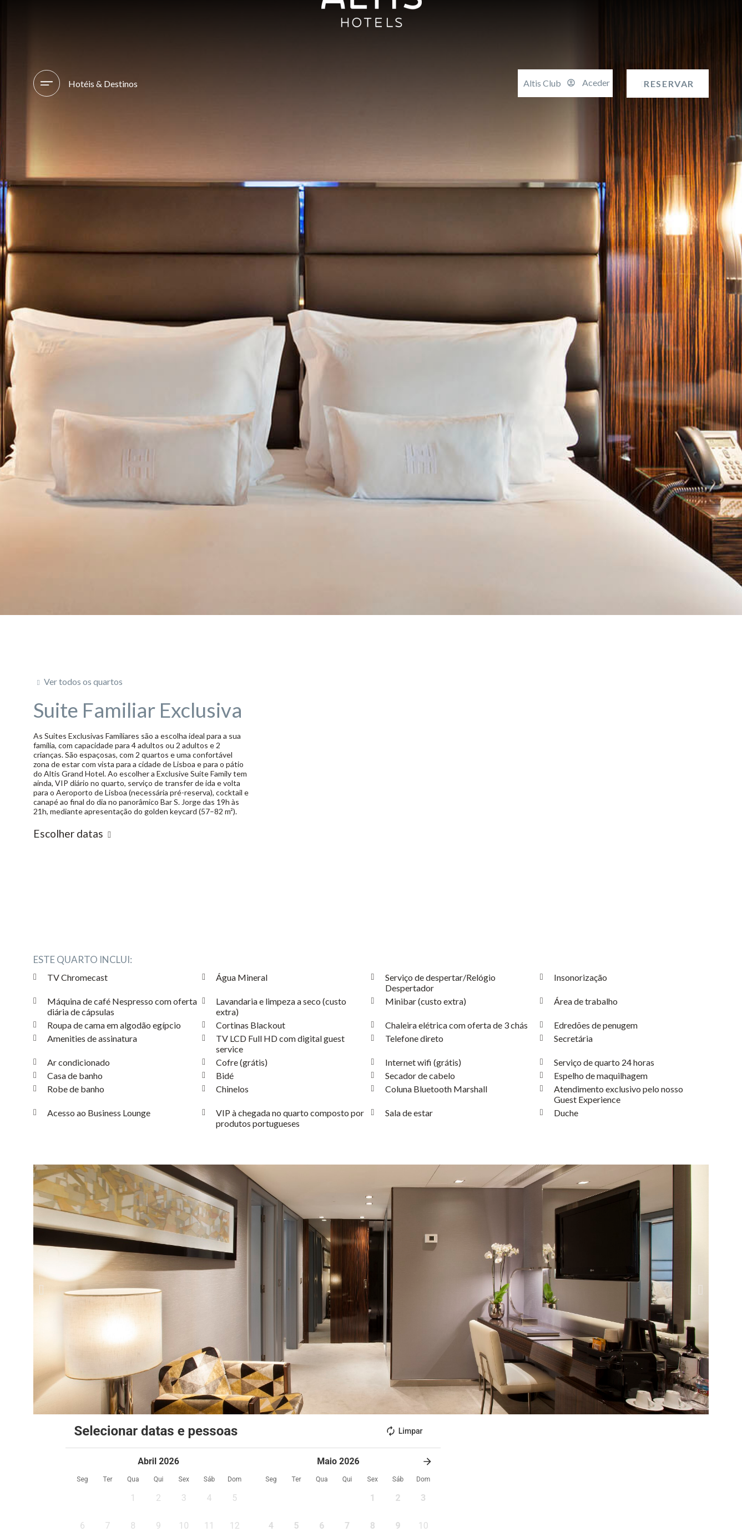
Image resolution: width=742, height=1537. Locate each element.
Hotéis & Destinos (103, 83)
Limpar (404, 1431)
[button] (41, 1289)
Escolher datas (68, 833)
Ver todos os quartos (83, 681)
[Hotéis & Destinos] (46, 83)
